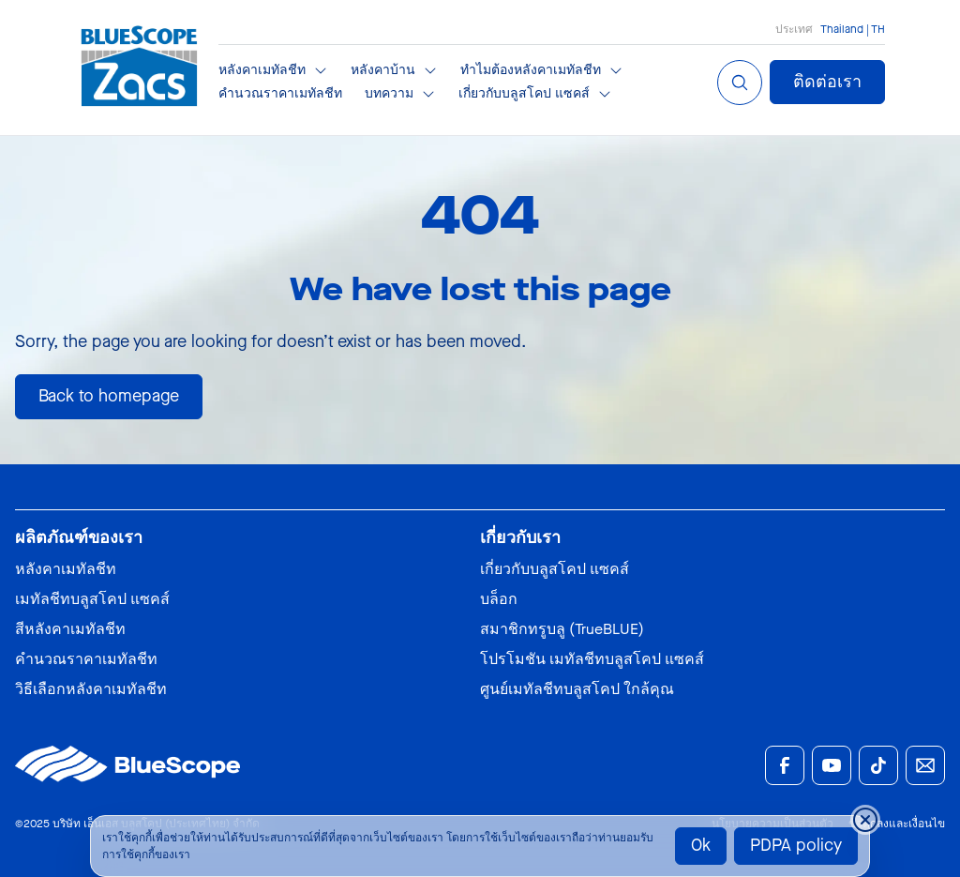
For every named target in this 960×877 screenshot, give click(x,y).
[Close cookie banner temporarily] (865, 820)
